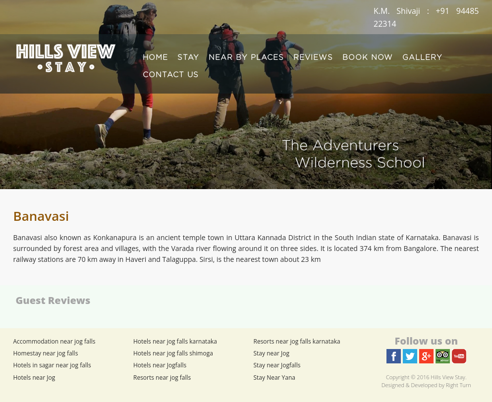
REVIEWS (313, 57)
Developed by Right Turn (441, 385)
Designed (393, 385)
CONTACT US (171, 75)
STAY (188, 57)
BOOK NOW (367, 57)
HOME (155, 57)
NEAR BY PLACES (246, 57)
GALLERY (422, 57)
